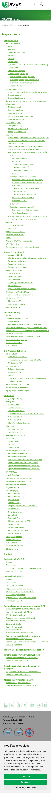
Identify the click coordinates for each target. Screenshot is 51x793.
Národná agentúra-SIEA (16, 366)
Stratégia (11, 56)
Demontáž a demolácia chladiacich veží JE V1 (27, 414)
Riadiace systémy (14, 321)
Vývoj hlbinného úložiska (17, 304)
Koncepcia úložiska (15, 533)
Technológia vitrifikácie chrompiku (20, 283)
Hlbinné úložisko (14, 509)
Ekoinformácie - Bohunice (17, 453)
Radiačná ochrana (15, 113)
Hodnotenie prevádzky (15, 595)
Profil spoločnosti (13, 43)
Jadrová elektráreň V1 (16, 411)
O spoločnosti (11, 40)
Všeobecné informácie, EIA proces (23, 177)
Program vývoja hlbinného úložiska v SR (23, 506)
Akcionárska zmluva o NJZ (18, 129)
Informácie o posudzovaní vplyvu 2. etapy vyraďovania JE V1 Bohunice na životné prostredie (27, 182)
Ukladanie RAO (14, 279)
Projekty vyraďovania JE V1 (17, 384)
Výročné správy (12, 475)
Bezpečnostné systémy (16, 494)
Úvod (12, 155)
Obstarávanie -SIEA (15, 372)
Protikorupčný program (16, 71)
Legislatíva (16, 161)
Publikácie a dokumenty (16, 484)
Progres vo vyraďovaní (16, 264)
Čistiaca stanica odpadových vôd (19, 633)
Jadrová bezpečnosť (15, 110)
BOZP (8, 238)
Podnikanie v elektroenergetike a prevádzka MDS (26, 328)
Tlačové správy (13, 441)
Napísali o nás (13, 447)
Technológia (11, 565)
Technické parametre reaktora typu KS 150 (23, 568)
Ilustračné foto (13, 405)
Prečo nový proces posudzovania (26, 188)
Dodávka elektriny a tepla (16, 340)
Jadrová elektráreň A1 (16, 408)
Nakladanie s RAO (13, 273)
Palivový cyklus (13, 524)
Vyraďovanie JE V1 (14, 255)
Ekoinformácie (12, 549)
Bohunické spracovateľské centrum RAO (23, 609)
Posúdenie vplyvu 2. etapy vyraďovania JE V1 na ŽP (27, 152)
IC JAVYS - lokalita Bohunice (19, 423)
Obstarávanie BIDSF (16, 363)
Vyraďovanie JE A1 (14, 270)
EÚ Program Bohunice (15, 351)
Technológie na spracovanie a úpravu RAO (25, 606)
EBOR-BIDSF (12, 354)
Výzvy (8, 315)
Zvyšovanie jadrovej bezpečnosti (19, 589)
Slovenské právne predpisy (24, 164)
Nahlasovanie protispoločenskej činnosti (22, 247)
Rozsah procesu (20, 191)
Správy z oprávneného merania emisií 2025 (24, 469)
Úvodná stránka (8, 25)
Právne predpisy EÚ (21, 167)
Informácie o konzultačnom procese (25, 210)
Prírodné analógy (14, 503)
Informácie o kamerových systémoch (23, 83)
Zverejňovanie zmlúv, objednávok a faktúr (23, 337)
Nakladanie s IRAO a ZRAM (17, 292)
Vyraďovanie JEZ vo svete (18, 530)
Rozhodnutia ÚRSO (14, 343)
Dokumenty (14, 204)
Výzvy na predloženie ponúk (17, 387)
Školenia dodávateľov (15, 235)
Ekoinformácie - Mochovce (18, 456)
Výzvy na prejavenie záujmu (17, 390)
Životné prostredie (14, 107)
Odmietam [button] (25, 782)
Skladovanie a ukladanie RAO (19, 521)
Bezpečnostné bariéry (16, 497)
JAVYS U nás (11, 472)
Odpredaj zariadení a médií (17, 318)
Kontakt (9, 222)
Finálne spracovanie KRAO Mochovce (22, 658)
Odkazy (15, 174)
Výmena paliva (13, 500)
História (11, 59)
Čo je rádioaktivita (14, 512)
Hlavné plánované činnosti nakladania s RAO (25, 460)
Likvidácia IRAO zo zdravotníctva (20, 295)
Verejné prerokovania (20, 213)
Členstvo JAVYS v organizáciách (19, 241)
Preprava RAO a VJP (15, 307)
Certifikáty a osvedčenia (17, 53)
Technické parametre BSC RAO (19, 612)
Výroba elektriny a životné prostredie (21, 598)
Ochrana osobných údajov (18, 74)
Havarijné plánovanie (16, 119)
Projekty (9, 135)
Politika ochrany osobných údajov (22, 77)
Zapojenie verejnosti (19, 158)
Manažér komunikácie (16, 225)
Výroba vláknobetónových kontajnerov (22, 289)
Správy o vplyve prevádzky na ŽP (20, 478)
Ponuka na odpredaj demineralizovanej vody (24, 324)
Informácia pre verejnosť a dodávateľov (24, 80)
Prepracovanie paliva (16, 527)
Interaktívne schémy (15, 429)
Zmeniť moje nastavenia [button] (25, 788)
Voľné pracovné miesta (15, 232)
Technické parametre (14, 585)
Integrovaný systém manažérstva (20, 116)
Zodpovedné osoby (17, 86)
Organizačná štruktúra (16, 98)
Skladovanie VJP (14, 301)
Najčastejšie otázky (14, 399)
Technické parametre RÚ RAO (18, 675)
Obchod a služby (12, 312)
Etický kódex (13, 62)
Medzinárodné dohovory (23, 170)
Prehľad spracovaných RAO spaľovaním (23, 463)
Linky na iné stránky (14, 546)
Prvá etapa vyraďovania (17, 261)
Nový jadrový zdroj (13, 123)
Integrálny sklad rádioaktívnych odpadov (24, 650)
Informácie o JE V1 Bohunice (23, 198)
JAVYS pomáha (12, 244)
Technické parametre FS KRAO (19, 661)
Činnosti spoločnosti (14, 252)
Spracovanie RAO (14, 276)
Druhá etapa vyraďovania (17, 267)
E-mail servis (11, 346)
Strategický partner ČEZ (17, 132)
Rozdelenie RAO (14, 518)
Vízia (10, 46)
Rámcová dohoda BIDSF (17, 357)
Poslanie (11, 49)
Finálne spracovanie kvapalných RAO (22, 655)
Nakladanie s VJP (13, 298)
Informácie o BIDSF (19, 201)
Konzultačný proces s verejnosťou (22, 207)
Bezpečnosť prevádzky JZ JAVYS (20, 481)
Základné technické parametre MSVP (21, 686)
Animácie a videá (14, 432)
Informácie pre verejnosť (16, 450)
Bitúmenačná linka (13, 624)
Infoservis (9, 395)
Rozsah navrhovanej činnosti (25, 194)
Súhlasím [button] (25, 776)
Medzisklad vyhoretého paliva (18, 680)
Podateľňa (12, 228)
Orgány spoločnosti (14, 89)
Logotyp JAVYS (12, 487)
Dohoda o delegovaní (16, 369)
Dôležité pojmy (12, 490)
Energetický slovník (14, 537)
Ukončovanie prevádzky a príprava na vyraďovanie (27, 258)
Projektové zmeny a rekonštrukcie (20, 592)
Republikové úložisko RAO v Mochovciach (23, 672)
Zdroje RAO (12, 515)
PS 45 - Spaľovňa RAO (15, 615)
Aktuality (11, 444)
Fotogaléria (10, 402)
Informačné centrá (13, 540)
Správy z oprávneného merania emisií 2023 (24, 466)
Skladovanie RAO (14, 286)
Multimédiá (10, 426)
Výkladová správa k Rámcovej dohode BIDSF (25, 360)
